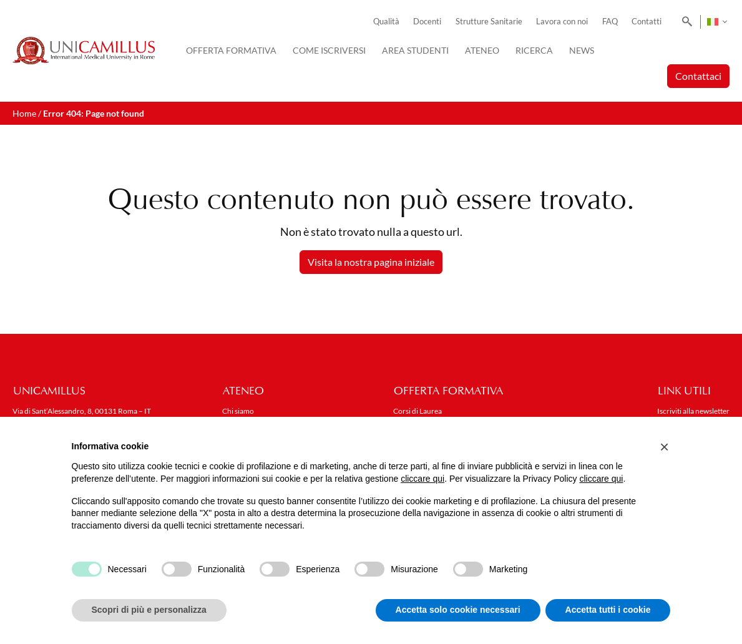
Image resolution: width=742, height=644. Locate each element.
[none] (717, 22)
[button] (665, 447)
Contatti (646, 21)
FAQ (610, 21)
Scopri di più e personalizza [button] (149, 610)
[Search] (685, 22)
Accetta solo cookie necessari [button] (458, 610)
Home (24, 113)
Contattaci (698, 76)
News (581, 50)
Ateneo (482, 50)
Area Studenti (415, 50)
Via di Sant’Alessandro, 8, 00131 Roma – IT (81, 411)
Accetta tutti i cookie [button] (608, 610)
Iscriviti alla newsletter (693, 411)
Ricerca (534, 50)
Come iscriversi (329, 50)
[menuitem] (717, 22)
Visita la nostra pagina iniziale (371, 262)
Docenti (427, 21)
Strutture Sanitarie (489, 21)
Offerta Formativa (231, 50)
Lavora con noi (562, 21)
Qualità (386, 21)
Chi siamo (238, 411)
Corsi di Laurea (417, 411)
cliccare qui (422, 479)
